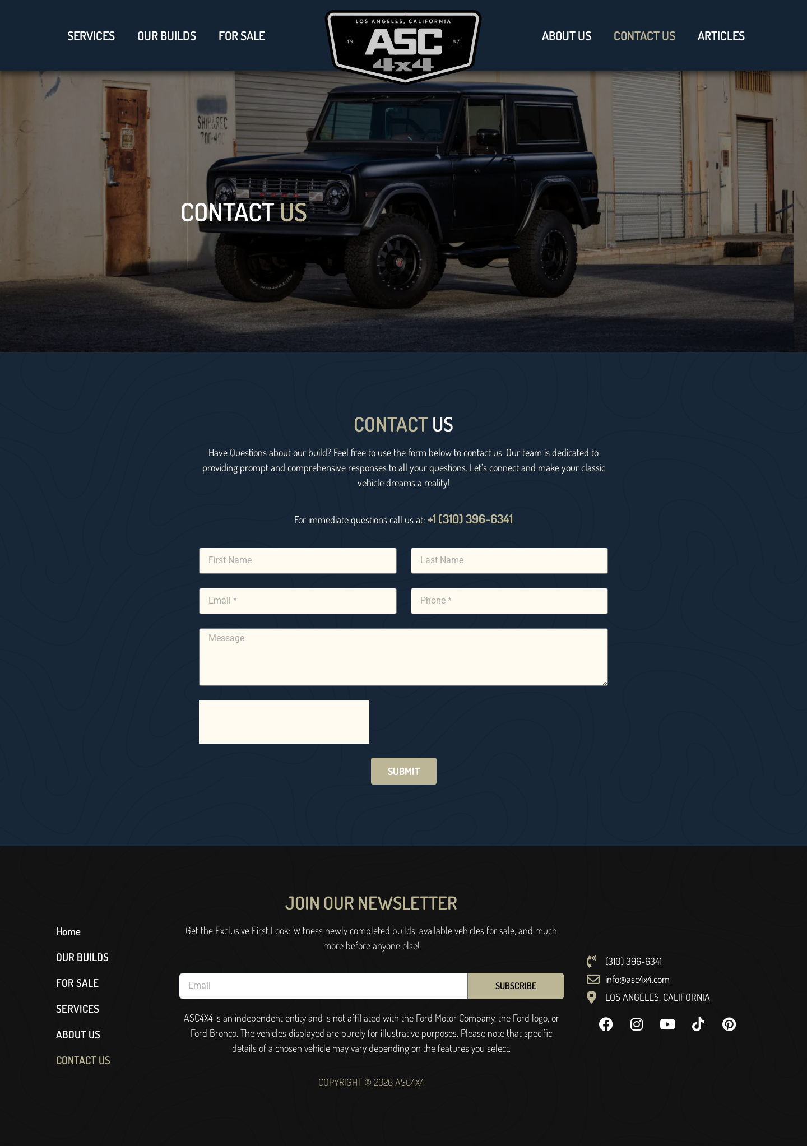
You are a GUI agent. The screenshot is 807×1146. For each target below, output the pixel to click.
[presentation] (284, 722)
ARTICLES (721, 35)
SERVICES (91, 35)
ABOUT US (566, 35)
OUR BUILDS (166, 35)
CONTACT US (644, 35)
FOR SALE (242, 35)
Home (68, 931)
